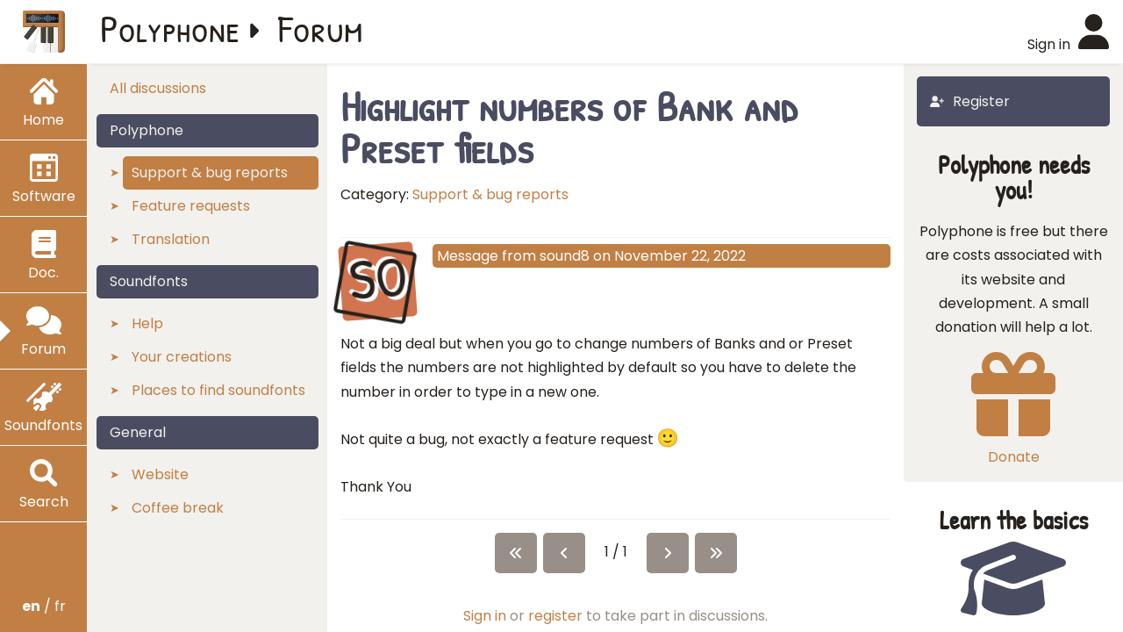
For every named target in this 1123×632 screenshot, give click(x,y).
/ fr (44, 606)
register (555, 616)
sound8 (565, 256)
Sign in (484, 616)
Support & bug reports (490, 194)
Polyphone (170, 28)
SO (377, 279)
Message (467, 256)
